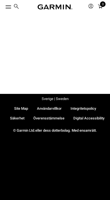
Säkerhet (17, 118)
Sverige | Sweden (55, 99)
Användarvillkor (49, 108)
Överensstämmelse (48, 118)
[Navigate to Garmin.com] (55, 7)
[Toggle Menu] (3, 5)
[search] (16, 7)
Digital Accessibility (88, 118)
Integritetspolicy (83, 108)
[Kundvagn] (100, 7)
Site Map (21, 108)
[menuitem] (16, 7)
